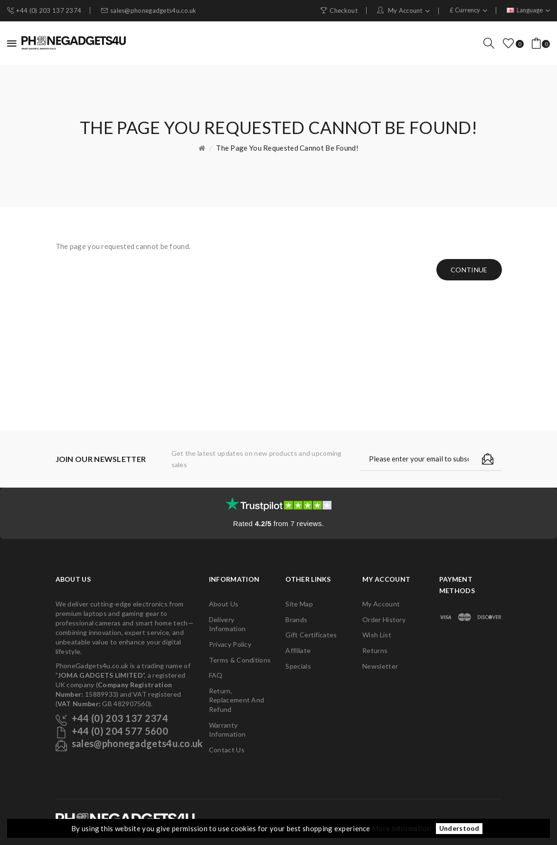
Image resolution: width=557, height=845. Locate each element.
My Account (381, 604)
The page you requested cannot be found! (287, 148)
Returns (374, 650)
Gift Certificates (311, 635)
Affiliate (298, 650)
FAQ (216, 675)
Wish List (376, 635)
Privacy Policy (230, 644)
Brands (296, 619)
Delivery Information (227, 624)
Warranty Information (227, 730)
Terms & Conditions (240, 660)
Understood (459, 829)
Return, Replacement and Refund (236, 700)
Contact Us (227, 750)
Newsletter (380, 666)
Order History (384, 619)
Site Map (298, 604)
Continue (469, 270)
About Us (223, 604)
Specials (298, 666)
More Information (401, 828)
